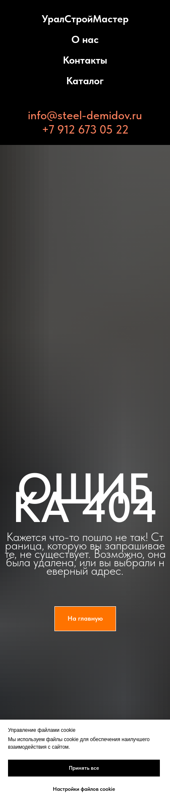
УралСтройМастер (85, 19)
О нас (85, 39)
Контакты (85, 60)
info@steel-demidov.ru (85, 115)
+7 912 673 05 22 (85, 129)
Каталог (85, 81)
